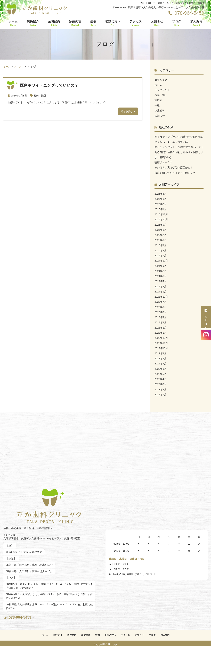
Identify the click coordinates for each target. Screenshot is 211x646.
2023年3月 (161, 320)
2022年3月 (161, 381)
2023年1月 (161, 330)
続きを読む (126, 111)
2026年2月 (161, 203)
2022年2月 (161, 387)
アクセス (136, 23)
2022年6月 (161, 366)
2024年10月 (161, 259)
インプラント (162, 89)
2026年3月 (161, 198)
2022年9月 (161, 351)
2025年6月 (161, 239)
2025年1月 (161, 254)
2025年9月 (161, 223)
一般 (157, 105)
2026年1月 (161, 208)
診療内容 (75, 23)
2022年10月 (161, 346)
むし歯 (158, 84)
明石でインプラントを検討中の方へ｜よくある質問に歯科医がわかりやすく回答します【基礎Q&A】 (179, 151)
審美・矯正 (40, 95)
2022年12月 (161, 335)
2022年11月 (161, 341)
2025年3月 (161, 244)
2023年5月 (161, 310)
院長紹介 (33, 23)
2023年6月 (161, 305)
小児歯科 (160, 110)
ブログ (176, 23)
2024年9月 (161, 264)
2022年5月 (161, 371)
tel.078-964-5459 (25, 614)
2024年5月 (161, 274)
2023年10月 (161, 295)
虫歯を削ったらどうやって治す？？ (175, 172)
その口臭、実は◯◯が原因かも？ (174, 167)
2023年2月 (161, 325)
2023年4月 (161, 315)
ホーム (13, 23)
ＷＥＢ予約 (206, 317)
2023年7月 (161, 300)
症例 (93, 23)
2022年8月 (161, 356)
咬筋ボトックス (163, 161)
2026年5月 (161, 193)
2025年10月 (161, 218)
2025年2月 (161, 249)
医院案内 (54, 23)
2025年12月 (161, 213)
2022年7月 (161, 361)
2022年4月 (161, 376)
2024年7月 (161, 269)
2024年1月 (161, 290)
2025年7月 (161, 233)
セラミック (161, 79)
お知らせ (157, 23)
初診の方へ (113, 23)
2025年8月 (161, 228)
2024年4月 (161, 279)
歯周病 (158, 100)
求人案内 (196, 23)
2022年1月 (161, 392)
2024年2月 (161, 284)
